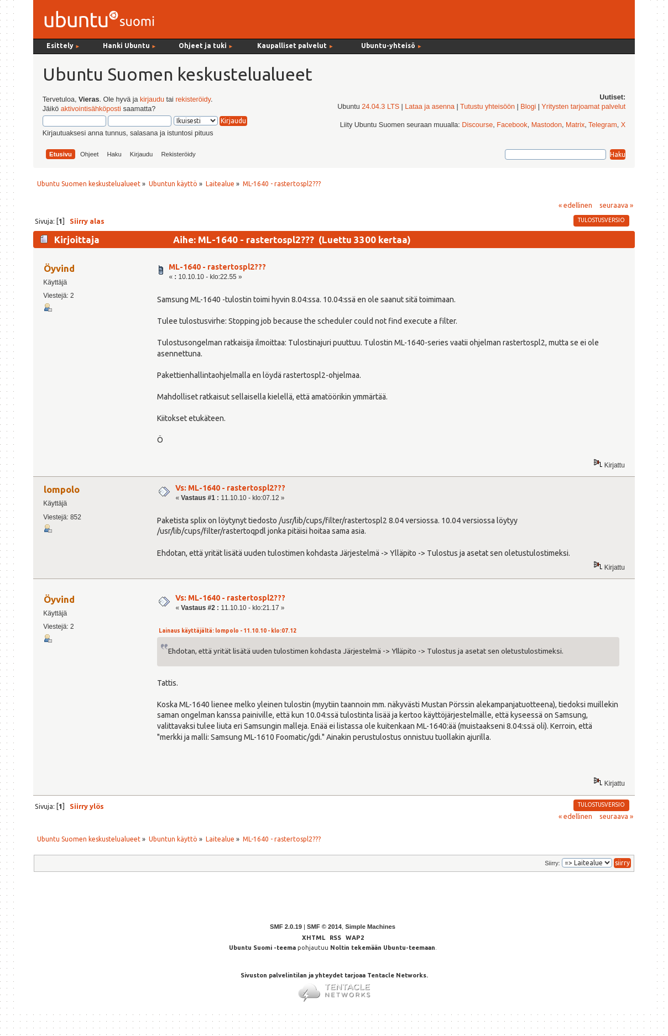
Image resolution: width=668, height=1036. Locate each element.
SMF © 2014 (324, 926)
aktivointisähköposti (91, 109)
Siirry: (552, 863)
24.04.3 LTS (380, 107)
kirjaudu (152, 99)
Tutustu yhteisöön (487, 107)
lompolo (62, 489)
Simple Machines (370, 926)
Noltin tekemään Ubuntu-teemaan (382, 947)
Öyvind (59, 268)
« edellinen (575, 205)
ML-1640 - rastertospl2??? (217, 266)
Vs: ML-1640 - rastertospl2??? (230, 487)
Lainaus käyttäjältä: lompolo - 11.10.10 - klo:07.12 (227, 631)
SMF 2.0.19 (286, 926)
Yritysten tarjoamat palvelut (583, 107)
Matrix (575, 125)
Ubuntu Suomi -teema (262, 947)
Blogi (528, 107)
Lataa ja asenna (430, 107)
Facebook (512, 125)
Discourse (477, 125)
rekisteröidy (192, 99)
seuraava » (616, 205)
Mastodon (546, 125)
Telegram (602, 125)
